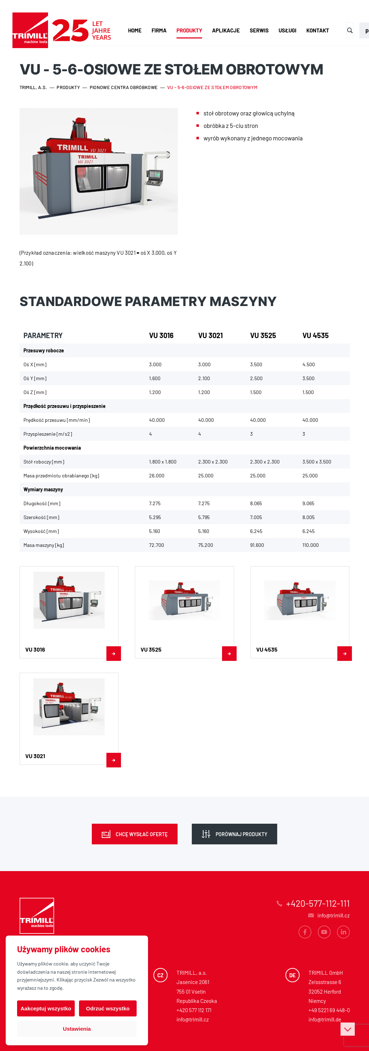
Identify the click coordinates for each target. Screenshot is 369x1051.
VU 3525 (263, 335)
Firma (159, 30)
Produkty (189, 30)
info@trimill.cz (192, 1019)
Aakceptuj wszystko (46, 1008)
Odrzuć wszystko (108, 1008)
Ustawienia (77, 1029)
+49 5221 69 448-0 (329, 1010)
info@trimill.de (325, 1019)
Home (135, 30)
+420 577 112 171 (193, 1010)
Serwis (259, 30)
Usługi (287, 30)
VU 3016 (161, 335)
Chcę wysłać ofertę (142, 834)
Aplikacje (226, 30)
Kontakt (317, 30)
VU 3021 (210, 335)
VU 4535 (315, 335)
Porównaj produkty (241, 834)
